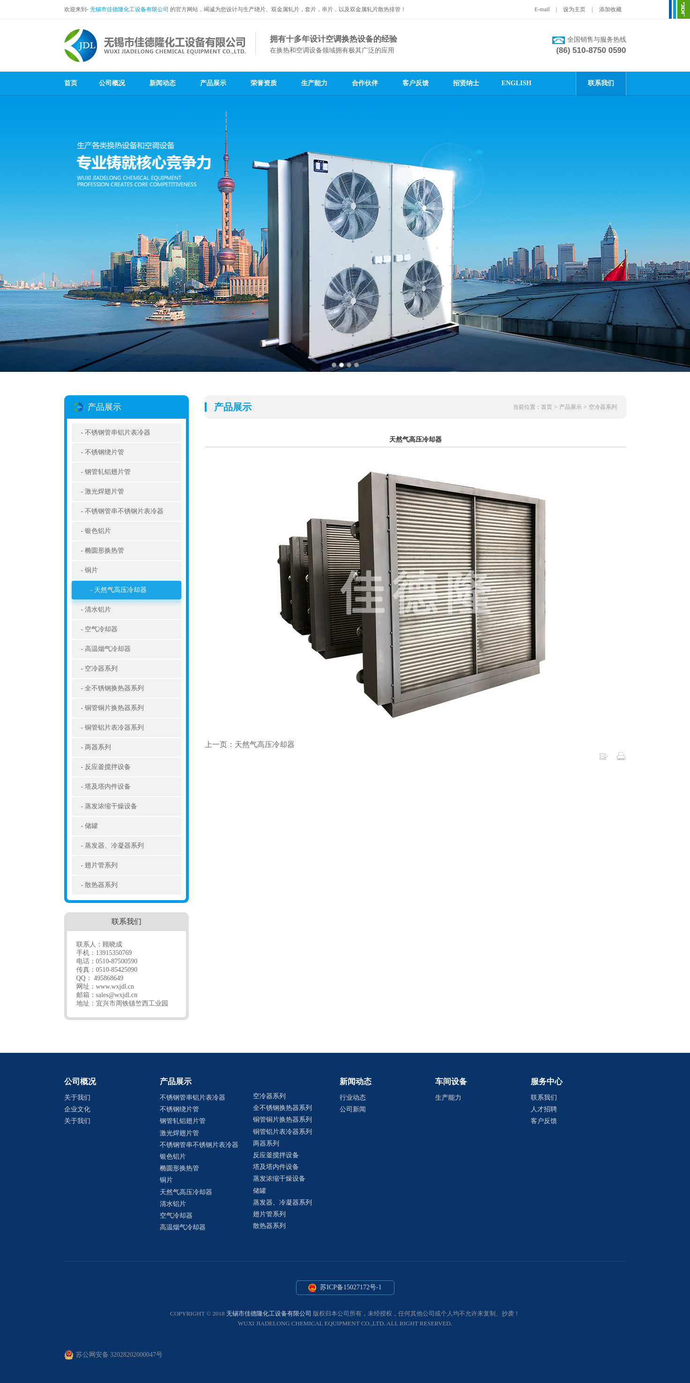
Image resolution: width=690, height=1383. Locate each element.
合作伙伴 (365, 83)
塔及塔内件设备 (108, 786)
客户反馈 (415, 83)
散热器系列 (101, 884)
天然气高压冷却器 (120, 589)
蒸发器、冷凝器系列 (114, 845)
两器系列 (98, 747)
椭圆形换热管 (104, 550)
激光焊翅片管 (104, 491)
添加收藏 (610, 9)
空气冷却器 (101, 629)
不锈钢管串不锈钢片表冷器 (124, 511)
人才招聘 (544, 1109)
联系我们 (601, 83)
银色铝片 (98, 530)
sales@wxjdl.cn (117, 994)
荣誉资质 (264, 83)
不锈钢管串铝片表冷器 (117, 432)
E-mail (542, 9)
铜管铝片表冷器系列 (114, 727)
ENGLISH (517, 83)
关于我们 (77, 1097)
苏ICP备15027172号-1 (345, 1288)
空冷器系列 (101, 668)
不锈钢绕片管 (104, 452)
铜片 (91, 570)
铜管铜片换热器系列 (114, 707)
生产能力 (314, 83)
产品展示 (213, 83)
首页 (70, 83)
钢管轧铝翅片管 (108, 471)
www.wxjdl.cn (115, 986)
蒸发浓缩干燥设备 (111, 806)
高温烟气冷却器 (108, 648)
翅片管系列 (101, 865)
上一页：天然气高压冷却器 (250, 744)
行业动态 (353, 1097)
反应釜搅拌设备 (108, 766)
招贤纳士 (466, 83)
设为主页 (574, 9)
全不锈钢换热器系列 (114, 688)
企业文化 (77, 1109)
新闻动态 (162, 83)
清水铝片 (98, 609)
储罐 (91, 825)
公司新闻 (353, 1109)
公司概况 (112, 83)
